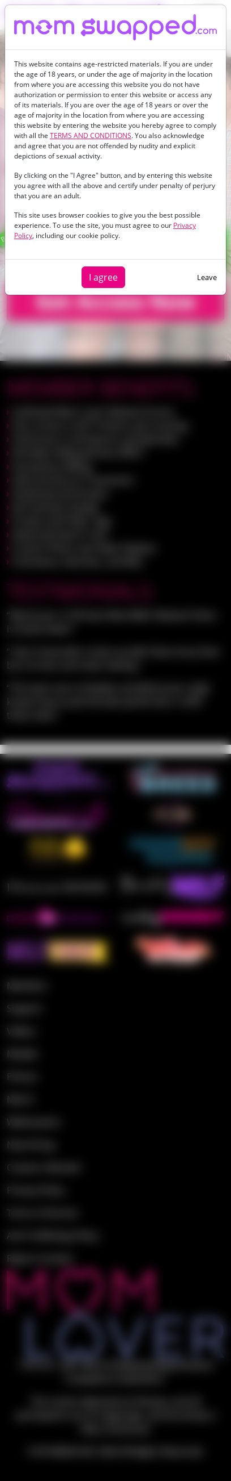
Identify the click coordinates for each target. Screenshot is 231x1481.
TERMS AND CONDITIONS (90, 135)
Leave (207, 277)
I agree (103, 277)
